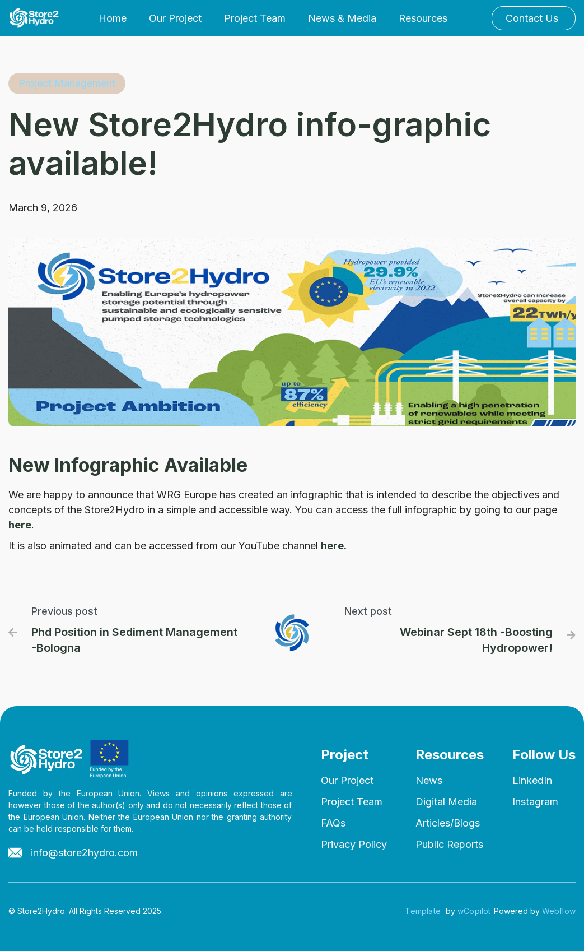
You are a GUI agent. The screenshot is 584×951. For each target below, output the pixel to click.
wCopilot (474, 911)
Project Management (66, 83)
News (428, 780)
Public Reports (449, 844)
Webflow (559, 911)
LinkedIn (532, 780)
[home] (35, 18)
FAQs (333, 823)
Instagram (535, 802)
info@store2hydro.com (84, 853)
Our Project (175, 18)
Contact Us (532, 18)
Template (423, 911)
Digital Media (446, 802)
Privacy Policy (354, 844)
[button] (342, 18)
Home (113, 18)
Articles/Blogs (447, 823)
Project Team (255, 18)
